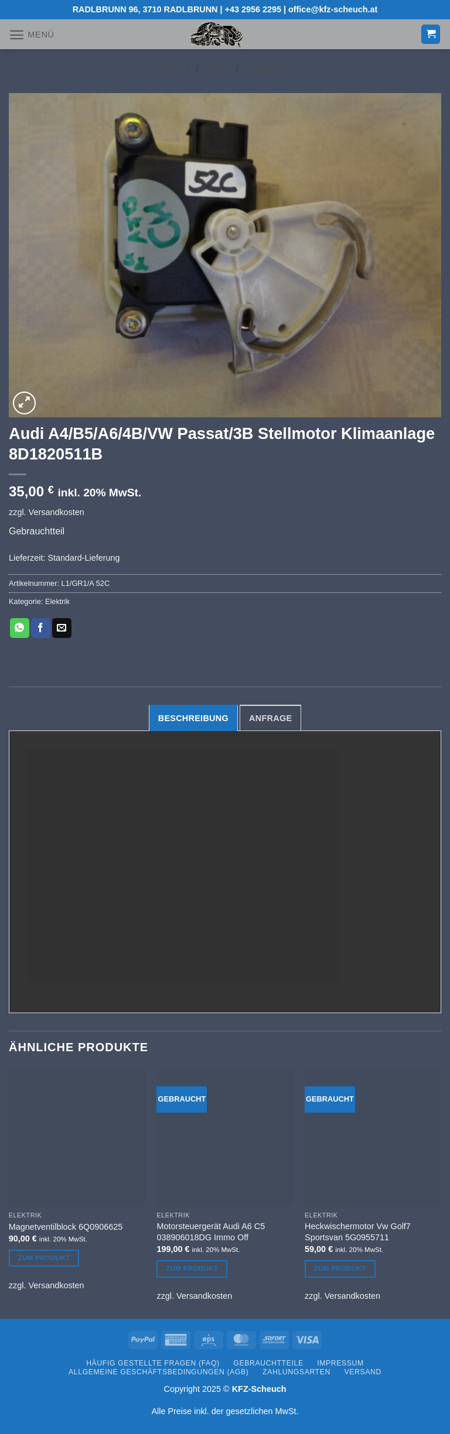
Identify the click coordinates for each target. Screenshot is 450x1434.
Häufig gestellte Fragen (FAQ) (153, 1363)
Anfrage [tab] (270, 718)
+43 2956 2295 (253, 9)
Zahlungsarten (296, 1372)
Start (175, 69)
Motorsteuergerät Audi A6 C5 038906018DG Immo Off (210, 1232)
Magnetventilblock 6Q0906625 (65, 1226)
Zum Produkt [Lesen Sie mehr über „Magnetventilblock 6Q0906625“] (44, 1257)
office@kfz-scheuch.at (332, 9)
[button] (31, 34)
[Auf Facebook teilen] (40, 628)
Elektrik (266, 69)
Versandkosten (56, 512)
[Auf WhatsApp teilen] (19, 628)
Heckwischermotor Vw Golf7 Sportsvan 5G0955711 (358, 1232)
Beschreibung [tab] (193, 718)
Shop (217, 69)
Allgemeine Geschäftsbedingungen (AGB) (158, 1372)
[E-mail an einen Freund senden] (61, 628)
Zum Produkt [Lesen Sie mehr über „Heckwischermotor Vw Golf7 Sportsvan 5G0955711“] (340, 1268)
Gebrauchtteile (268, 1363)
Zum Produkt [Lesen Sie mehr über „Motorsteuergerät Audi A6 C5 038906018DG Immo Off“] (192, 1268)
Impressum (340, 1363)
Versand (363, 1372)
